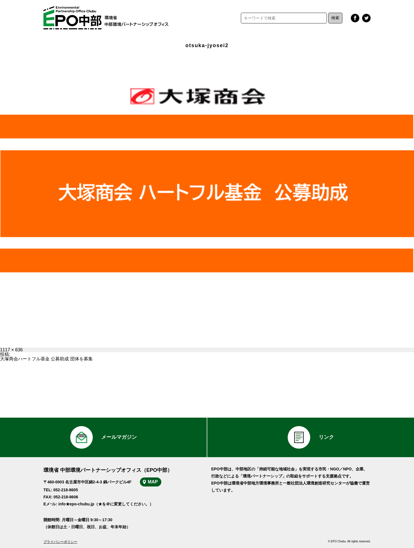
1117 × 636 (11, 349)
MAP (153, 481)
